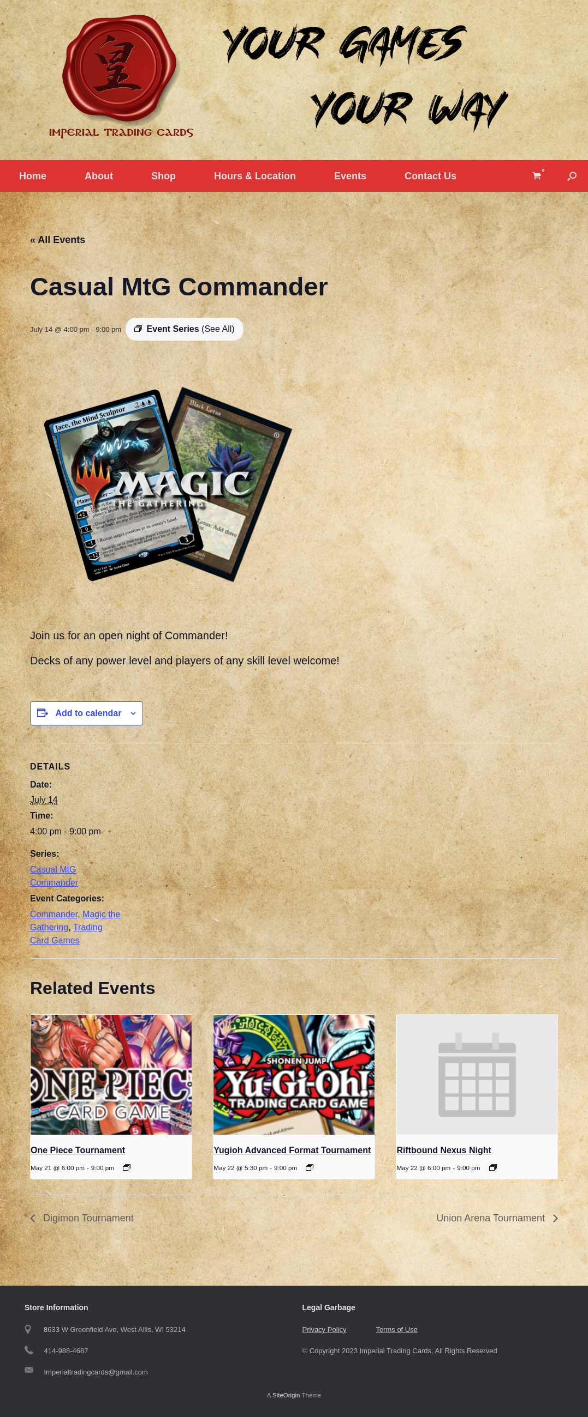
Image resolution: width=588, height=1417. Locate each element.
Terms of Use (397, 1329)
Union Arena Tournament (492, 1218)
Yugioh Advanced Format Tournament (292, 1150)
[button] (572, 176)
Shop (163, 176)
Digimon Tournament (87, 1218)
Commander (54, 914)
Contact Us (430, 176)
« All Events (57, 239)
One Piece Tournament (78, 1150)
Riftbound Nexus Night (443, 1150)
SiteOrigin (286, 1395)
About (99, 176)
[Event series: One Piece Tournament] (126, 1167)
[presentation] (111, 1075)
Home (32, 176)
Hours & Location (255, 176)
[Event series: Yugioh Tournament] (309, 1167)
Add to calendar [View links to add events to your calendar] (88, 713)
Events (350, 176)
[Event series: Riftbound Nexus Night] (493, 1167)
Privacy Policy (324, 1329)
